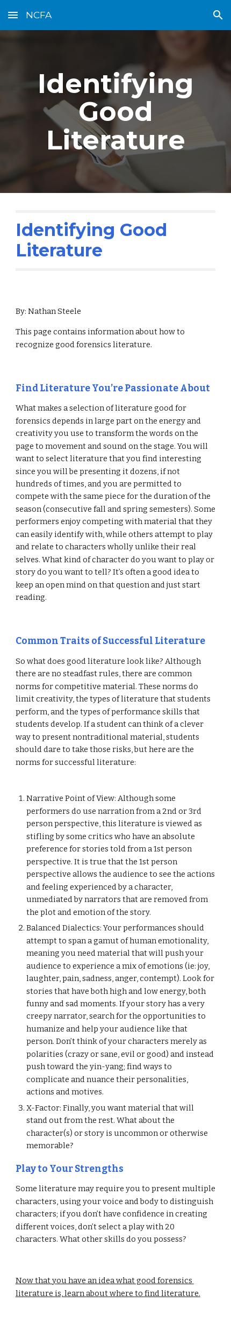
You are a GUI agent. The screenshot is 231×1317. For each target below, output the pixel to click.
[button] (13, 15)
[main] (115, 111)
